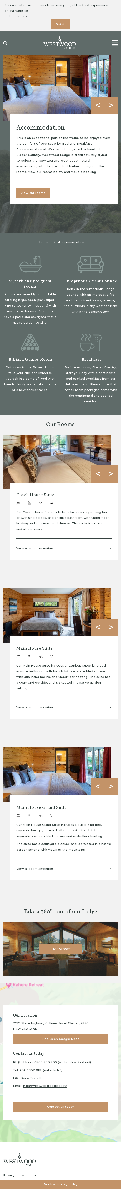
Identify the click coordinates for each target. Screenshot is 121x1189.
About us (29, 1175)
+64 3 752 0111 (31, 1078)
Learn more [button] (18, 16)
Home (44, 242)
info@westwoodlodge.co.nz (45, 1085)
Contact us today (60, 1106)
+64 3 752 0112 (31, 1070)
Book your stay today (60, 1184)
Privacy (9, 1175)
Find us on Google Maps (60, 1039)
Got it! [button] (60, 24)
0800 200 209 (45, 1062)
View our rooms (33, 192)
